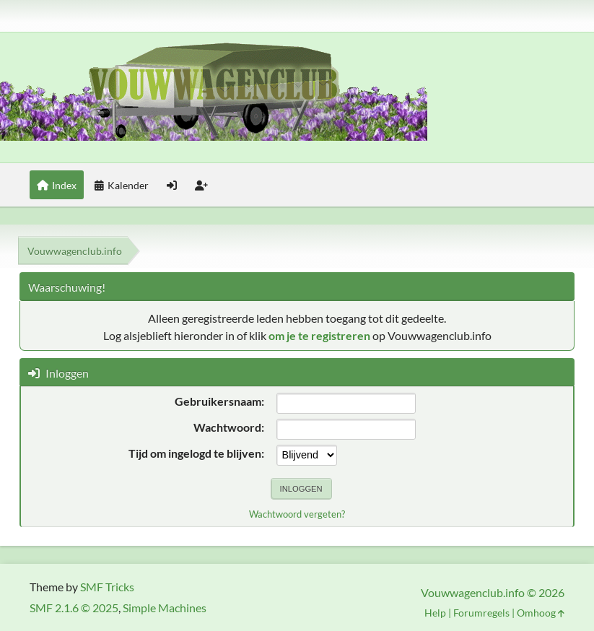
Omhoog (540, 612)
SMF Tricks (107, 586)
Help (435, 612)
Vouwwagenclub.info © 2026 (492, 592)
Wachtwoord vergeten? (297, 514)
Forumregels (481, 612)
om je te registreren (319, 335)
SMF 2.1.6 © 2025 (74, 607)
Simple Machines (164, 607)
